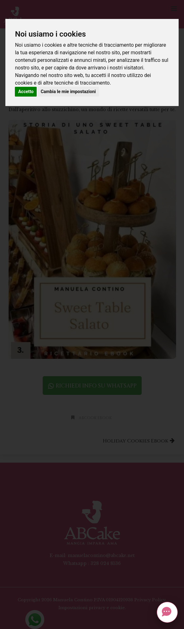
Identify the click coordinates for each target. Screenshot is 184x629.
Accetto (26, 91)
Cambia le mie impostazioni (68, 91)
